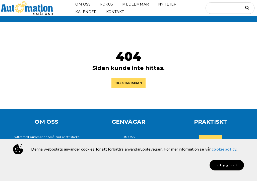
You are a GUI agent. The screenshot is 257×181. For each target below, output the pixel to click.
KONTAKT (115, 12)
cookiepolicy (224, 149)
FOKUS (106, 4)
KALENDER (86, 12)
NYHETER (167, 4)
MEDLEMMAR (135, 4)
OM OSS (83, 4)
